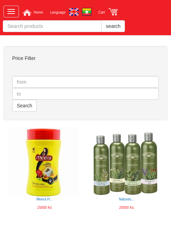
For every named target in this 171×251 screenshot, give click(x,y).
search (113, 26)
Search (24, 105)
